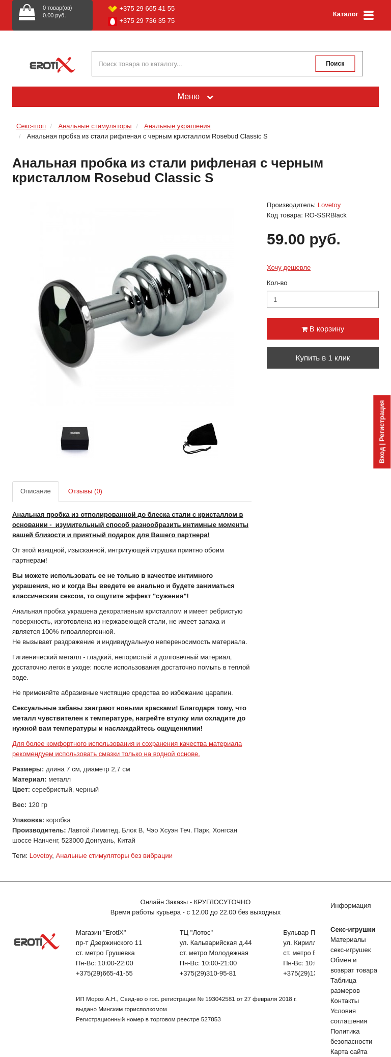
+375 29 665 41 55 (141, 8)
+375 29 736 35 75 (141, 21)
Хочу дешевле (289, 267)
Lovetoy (329, 205)
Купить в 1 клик (323, 357)
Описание (35, 491)
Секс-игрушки (352, 929)
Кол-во (277, 283)
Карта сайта (348, 1051)
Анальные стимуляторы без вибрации (114, 855)
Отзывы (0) (85, 491)
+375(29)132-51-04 (311, 973)
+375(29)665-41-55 (104, 973)
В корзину (323, 328)
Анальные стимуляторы (94, 126)
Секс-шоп (31, 126)
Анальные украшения (177, 126)
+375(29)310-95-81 (208, 973)
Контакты (344, 1001)
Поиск (335, 63)
